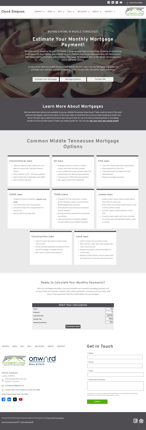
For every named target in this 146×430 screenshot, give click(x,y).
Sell (29, 346)
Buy (22, 346)
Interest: (36, 312)
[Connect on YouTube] (121, 3)
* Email (90, 371)
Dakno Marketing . (27, 422)
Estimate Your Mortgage (46, 79)
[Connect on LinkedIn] (113, 3)
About (51, 346)
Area (14, 346)
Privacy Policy (50, 418)
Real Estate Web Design (10, 422)
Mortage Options (73, 79)
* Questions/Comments (96, 380)
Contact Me (100, 79)
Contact (61, 346)
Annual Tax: (37, 319)
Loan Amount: (38, 316)
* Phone (90, 362)
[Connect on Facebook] (108, 3)
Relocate (39, 346)
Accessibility (60, 418)
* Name (90, 353)
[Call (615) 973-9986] (134, 3)
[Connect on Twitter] (117, 3)
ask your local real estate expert (104, 121)
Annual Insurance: (40, 323)
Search (5, 346)
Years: (35, 309)
